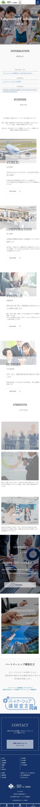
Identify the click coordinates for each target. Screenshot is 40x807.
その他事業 (24, 765)
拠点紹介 (3, 769)
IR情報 (3, 773)
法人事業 (23, 760)
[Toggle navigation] (38, 2)
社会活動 (3, 777)
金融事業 (23, 762)
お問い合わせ (24, 777)
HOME (3, 758)
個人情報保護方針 (25, 775)
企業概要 (3, 762)
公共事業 (23, 758)
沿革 (2, 767)
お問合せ (20, 806)
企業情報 (3, 760)
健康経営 (3, 775)
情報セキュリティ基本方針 (28, 773)
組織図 (3, 765)
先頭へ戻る (33, 806)
